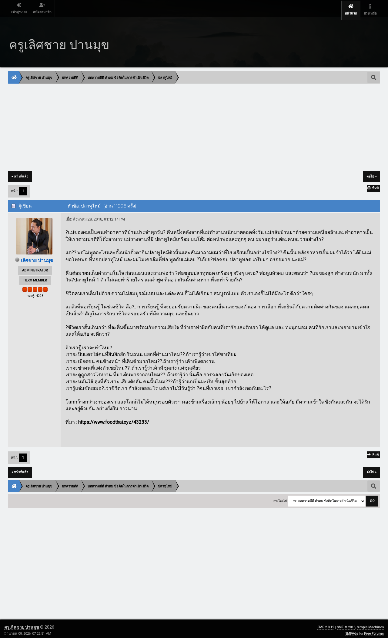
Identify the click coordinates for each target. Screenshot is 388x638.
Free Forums (374, 631)
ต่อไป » (371, 174)
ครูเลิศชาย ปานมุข (22, 624)
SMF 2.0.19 (325, 624)
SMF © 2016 (346, 624)
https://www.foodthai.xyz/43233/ (113, 419)
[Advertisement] (190, 125)
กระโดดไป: (280, 498)
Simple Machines (370, 624)
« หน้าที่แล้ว (20, 174)
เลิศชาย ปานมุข (37, 258)
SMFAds (351, 631)
